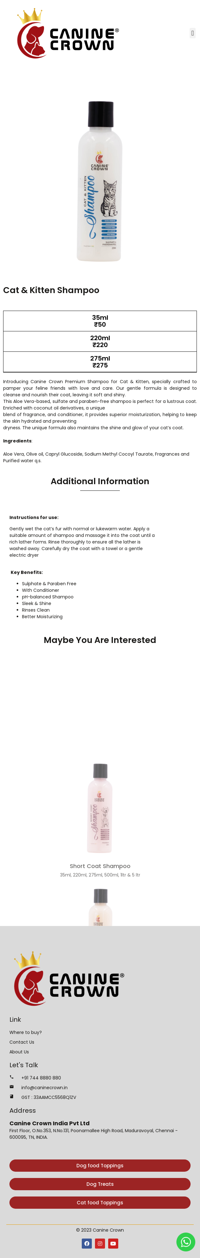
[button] (193, 33)
